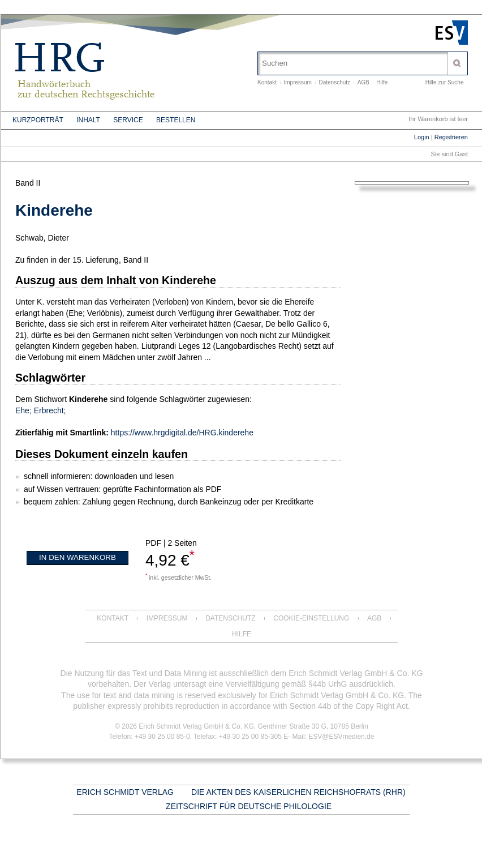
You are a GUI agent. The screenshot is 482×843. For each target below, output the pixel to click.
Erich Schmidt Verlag (125, 792)
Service (128, 120)
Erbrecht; (50, 410)
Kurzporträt (37, 120)
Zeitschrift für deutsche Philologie (249, 806)
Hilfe (382, 82)
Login (421, 137)
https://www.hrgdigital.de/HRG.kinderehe (182, 432)
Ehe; (23, 410)
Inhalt (88, 120)
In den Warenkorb (77, 557)
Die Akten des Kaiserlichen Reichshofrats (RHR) (298, 792)
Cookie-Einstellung (311, 618)
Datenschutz (335, 82)
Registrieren (451, 137)
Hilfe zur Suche (444, 82)
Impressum (297, 82)
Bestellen (175, 120)
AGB (363, 82)
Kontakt (267, 82)
